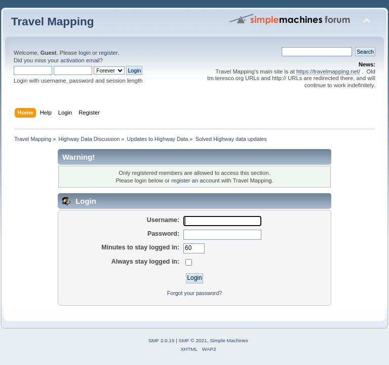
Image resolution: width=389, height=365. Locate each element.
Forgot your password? (194, 293)
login (85, 53)
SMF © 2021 (193, 340)
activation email (79, 60)
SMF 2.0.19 (161, 340)
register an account (195, 180)
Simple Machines (229, 340)
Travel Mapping (52, 21)
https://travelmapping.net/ (328, 71)
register (108, 53)
